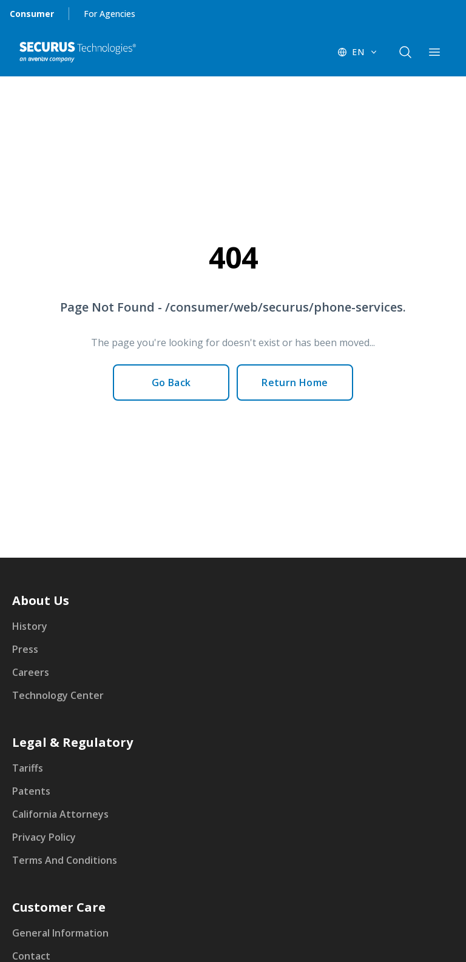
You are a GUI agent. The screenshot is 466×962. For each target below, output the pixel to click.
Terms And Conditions (64, 860)
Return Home (295, 382)
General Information (60, 933)
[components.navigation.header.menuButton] (434, 52)
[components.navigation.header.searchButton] (405, 52)
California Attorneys (60, 814)
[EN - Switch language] (358, 52)
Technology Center (58, 695)
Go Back (171, 382)
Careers (30, 672)
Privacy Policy (44, 837)
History (29, 626)
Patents (31, 791)
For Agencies (109, 13)
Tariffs (27, 768)
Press (25, 649)
